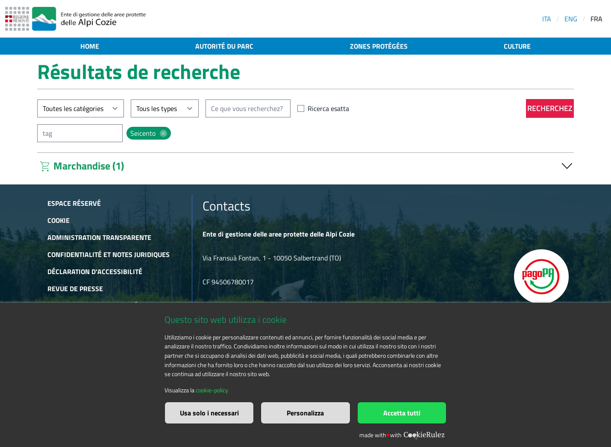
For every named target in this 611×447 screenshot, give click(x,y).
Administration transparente (99, 237)
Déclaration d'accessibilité (94, 271)
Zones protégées (379, 46)
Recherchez (550, 108)
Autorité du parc (224, 46)
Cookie (58, 220)
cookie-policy (212, 390)
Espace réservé (74, 203)
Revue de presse (75, 288)
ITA (546, 19)
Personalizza (305, 413)
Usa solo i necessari (209, 413)
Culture (517, 46)
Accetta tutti (401, 413)
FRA (596, 19)
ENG (570, 19)
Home (89, 46)
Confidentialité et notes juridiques (108, 254)
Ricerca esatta (328, 108)
